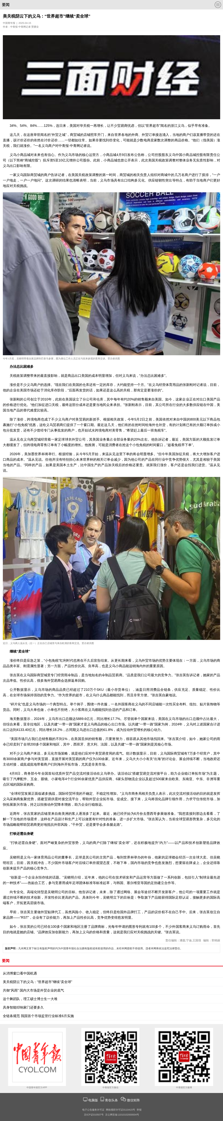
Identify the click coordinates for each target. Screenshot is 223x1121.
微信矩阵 (133, 1100)
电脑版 (93, 1100)
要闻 (5, 5)
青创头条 (112, 1100)
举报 (139, 1109)
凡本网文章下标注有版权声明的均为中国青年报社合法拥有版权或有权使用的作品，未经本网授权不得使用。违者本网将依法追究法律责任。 (94, 948)
